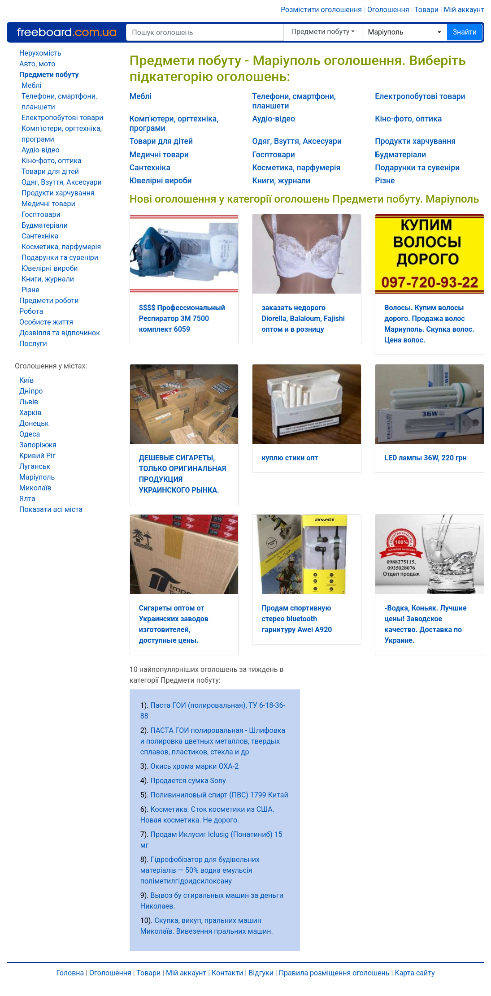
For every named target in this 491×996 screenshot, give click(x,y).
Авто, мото (37, 64)
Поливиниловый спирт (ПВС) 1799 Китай (219, 795)
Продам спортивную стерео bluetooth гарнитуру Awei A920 (296, 619)
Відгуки (261, 973)
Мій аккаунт (464, 9)
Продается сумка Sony (188, 780)
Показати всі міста (51, 509)
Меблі (141, 96)
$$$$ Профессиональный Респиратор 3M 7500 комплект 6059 (182, 318)
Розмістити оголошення (321, 9)
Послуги (33, 343)
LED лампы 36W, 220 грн (425, 458)
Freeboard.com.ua (66, 32)
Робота (31, 311)
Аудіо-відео (273, 118)
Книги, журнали (281, 180)
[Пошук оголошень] (205, 32)
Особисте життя (46, 322)
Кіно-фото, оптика (408, 118)
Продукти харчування (415, 141)
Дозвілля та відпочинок (59, 333)
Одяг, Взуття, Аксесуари (297, 141)
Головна (70, 973)
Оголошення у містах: (51, 366)
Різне (385, 180)
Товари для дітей (161, 141)
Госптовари (273, 154)
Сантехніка (150, 167)
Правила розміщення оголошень (334, 973)
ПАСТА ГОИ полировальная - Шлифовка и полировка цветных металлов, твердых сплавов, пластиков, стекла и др (212, 741)
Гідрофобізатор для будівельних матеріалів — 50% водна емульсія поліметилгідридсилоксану (200, 870)
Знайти (464, 32)
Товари (426, 9)
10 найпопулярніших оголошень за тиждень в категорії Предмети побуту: (207, 674)
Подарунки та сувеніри (417, 167)
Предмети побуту (320, 31)
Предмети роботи (49, 300)
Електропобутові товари (420, 96)
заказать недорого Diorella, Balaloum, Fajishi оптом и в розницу (302, 318)
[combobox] (404, 32)
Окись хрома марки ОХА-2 (195, 766)
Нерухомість (40, 53)
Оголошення (388, 9)
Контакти (227, 973)
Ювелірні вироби (161, 180)
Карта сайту (415, 973)
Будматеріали (400, 154)
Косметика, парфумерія (296, 167)
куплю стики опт (289, 458)
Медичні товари (159, 154)
